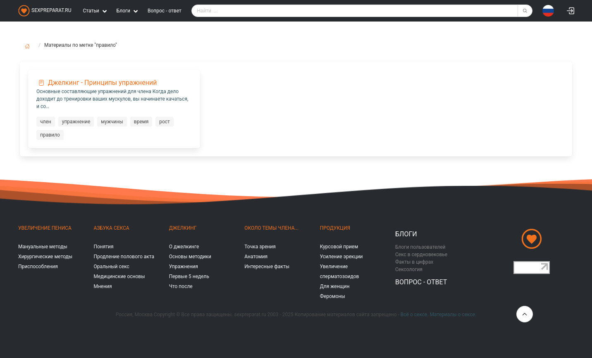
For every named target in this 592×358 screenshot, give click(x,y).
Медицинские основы (119, 276)
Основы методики (190, 256)
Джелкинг (183, 228)
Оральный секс (111, 266)
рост (164, 122)
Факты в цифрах (414, 262)
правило (50, 135)
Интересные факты (266, 266)
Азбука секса (111, 228)
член (45, 122)
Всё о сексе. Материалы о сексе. (438, 314)
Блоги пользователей (420, 247)
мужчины (112, 122)
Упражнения (183, 266)
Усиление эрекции (341, 256)
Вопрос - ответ (164, 11)
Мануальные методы (42, 247)
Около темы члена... (271, 228)
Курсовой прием (339, 247)
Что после (181, 286)
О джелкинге (184, 247)
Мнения (102, 286)
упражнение (76, 122)
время (141, 122)
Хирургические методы (45, 256)
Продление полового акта (123, 256)
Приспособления (38, 266)
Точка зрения (260, 247)
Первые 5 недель (189, 276)
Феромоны (332, 296)
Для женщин (335, 286)
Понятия (103, 247)
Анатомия (255, 256)
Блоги (406, 234)
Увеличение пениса (45, 228)
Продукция (335, 228)
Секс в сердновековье (421, 254)
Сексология (409, 269)
